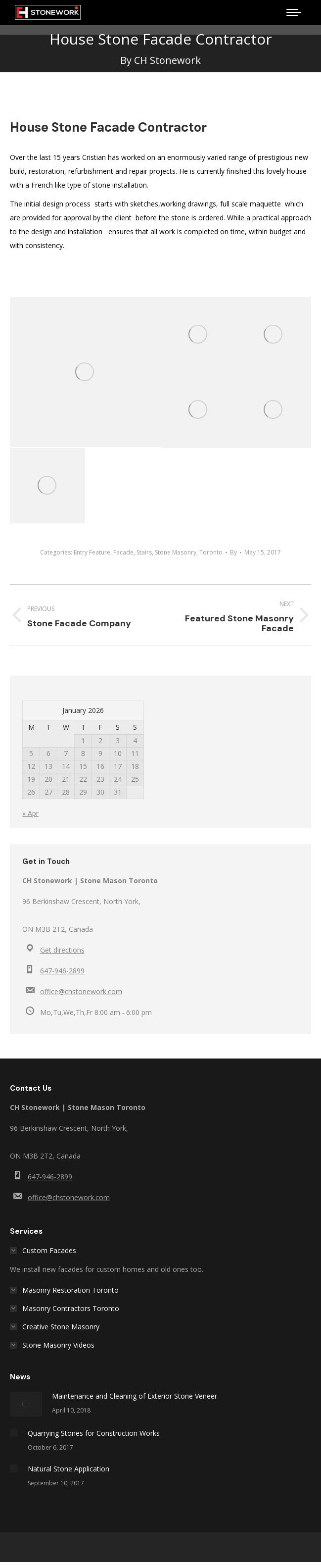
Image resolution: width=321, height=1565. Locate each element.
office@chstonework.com (81, 991)
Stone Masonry (175, 552)
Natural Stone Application (68, 1468)
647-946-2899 (62, 970)
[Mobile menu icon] (293, 12)
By (233, 552)
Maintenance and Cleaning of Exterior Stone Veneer (134, 1396)
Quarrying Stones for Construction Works (94, 1433)
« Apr (30, 813)
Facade (123, 552)
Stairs (144, 552)
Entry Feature (92, 552)
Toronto (211, 552)
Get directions (62, 950)
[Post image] (26, 1404)
